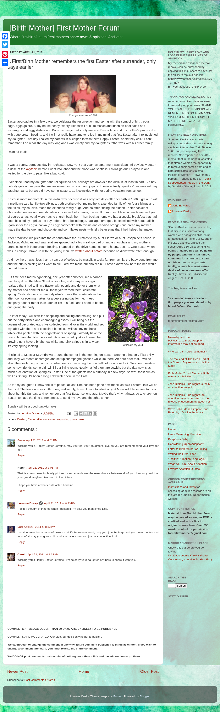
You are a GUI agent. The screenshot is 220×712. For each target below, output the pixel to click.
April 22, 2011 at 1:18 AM (43, 554)
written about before (89, 251)
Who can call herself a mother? (187, 351)
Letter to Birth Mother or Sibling (187, 449)
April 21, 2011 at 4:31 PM (41, 440)
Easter (21, 419)
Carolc (21, 554)
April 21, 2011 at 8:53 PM (39, 526)
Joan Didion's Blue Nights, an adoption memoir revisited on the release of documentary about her (189, 398)
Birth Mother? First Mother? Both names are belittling (188, 375)
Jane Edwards (181, 205)
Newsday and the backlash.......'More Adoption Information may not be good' (186, 340)
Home (84, 671)
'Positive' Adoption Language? (186, 458)
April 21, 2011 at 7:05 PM (42, 467)
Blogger (144, 696)
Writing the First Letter (182, 453)
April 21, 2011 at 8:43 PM (59, 503)
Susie (21, 440)
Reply (21, 455)
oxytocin (32, 169)
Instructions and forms (182, 487)
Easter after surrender (42, 419)
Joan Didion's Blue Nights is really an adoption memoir (189, 385)
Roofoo (117, 696)
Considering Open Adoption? (186, 444)
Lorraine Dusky (27, 503)
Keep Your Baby (178, 439)
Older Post (149, 671)
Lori (20, 526)
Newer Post (17, 671)
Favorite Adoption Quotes (184, 468)
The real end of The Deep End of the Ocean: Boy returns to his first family (189, 362)
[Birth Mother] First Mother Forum (64, 28)
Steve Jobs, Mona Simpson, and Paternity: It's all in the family (188, 411)
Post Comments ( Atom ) (39, 679)
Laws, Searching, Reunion (184, 434)
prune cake (77, 419)
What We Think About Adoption (187, 463)
